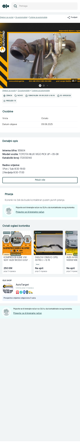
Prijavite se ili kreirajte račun (30, 212)
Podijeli (72, 17)
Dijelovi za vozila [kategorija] (6, 17)
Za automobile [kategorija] (21, 17)
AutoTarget (22, 285)
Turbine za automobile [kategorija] (38, 17)
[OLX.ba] (5, 6)
